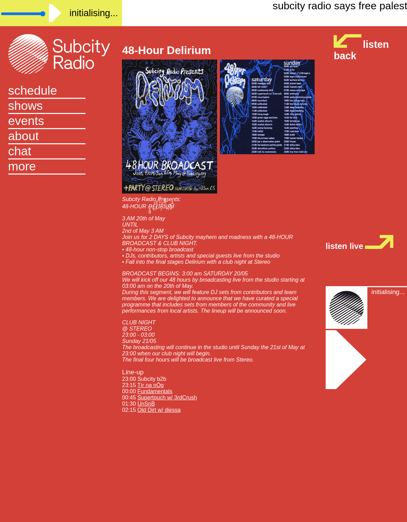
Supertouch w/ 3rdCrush (167, 397)
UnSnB (146, 404)
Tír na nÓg (151, 385)
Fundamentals (155, 391)
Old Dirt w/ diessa (159, 410)
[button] (61, 167)
